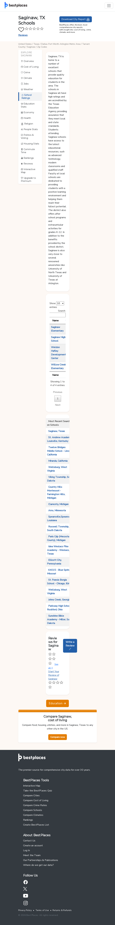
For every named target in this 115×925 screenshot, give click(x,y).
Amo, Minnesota (57, 510)
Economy (27, 112)
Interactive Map (28, 171)
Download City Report (75, 19)
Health (26, 118)
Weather (27, 89)
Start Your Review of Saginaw (55, 679)
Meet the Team (32, 855)
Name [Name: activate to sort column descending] (55, 320)
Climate (26, 78)
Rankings (27, 158)
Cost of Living (30, 66)
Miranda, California (57, 461)
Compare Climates (33, 815)
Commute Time (28, 151)
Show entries (57, 305)
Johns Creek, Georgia (59, 599)
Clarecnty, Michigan (58, 504)
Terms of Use (42, 910)
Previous (57, 392)
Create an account (33, 845)
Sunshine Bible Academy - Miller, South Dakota (60, 619)
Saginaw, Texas (56, 431)
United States (25, 44)
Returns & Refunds (62, 910)
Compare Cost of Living (35, 800)
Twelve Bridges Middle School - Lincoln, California (60, 451)
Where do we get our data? (38, 865)
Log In (26, 850)
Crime (25, 72)
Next (57, 405)
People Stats (29, 129)
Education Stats (28, 105)
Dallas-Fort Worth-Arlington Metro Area (60, 44)
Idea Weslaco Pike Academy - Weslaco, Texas (58, 550)
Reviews (23, 35)
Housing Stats (30, 143)
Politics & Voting (27, 136)
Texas (36, 44)
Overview (27, 61)
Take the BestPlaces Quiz (37, 790)
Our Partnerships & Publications (40, 860)
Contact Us (29, 840)
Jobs (25, 83)
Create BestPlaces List (36, 824)
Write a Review (70, 645)
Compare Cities (31, 795)
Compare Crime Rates (35, 805)
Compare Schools (32, 810)
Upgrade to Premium (28, 179)
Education (57, 703)
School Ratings (26, 96)
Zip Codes (42, 46)
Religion (27, 123)
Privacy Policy (25, 910)
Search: (51, 313)
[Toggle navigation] (109, 6)
